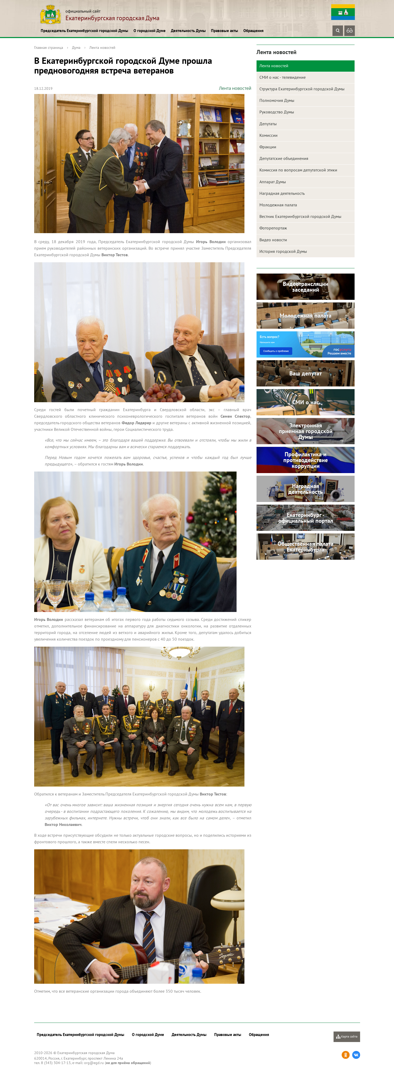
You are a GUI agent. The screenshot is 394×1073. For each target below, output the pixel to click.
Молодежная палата (278, 204)
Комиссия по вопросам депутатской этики (298, 169)
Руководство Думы (276, 111)
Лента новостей (102, 47)
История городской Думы (283, 251)
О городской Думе (150, 30)
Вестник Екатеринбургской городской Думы (300, 216)
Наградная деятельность (282, 193)
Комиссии (268, 135)
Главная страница (48, 47)
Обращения (253, 30)
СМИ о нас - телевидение (282, 77)
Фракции (267, 146)
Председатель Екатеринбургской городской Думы (84, 30)
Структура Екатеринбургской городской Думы (302, 88)
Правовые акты (224, 30)
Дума (76, 47)
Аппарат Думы (272, 181)
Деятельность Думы (188, 30)
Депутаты (268, 123)
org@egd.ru (94, 1062)
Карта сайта (346, 1036)
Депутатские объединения (283, 158)
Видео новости (273, 239)
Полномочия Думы (276, 100)
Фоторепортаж (273, 228)
